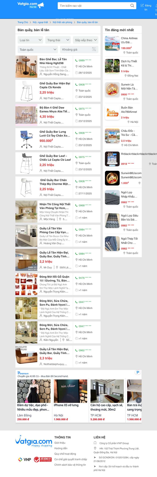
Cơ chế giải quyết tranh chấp (70, 459)
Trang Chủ (23, 22)
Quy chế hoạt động (65, 453)
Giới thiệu (59, 442)
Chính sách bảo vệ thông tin (70, 464)
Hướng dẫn (60, 448)
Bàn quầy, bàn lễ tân (87, 22)
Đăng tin (146, 6)
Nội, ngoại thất (40, 22)
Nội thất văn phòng (62, 22)
